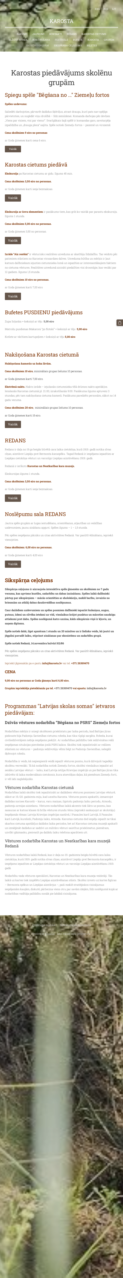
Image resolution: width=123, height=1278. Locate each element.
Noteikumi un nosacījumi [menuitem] (75, 922)
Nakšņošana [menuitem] (41, 37)
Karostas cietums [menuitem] (94, 31)
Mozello (50, 931)
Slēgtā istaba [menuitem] (18, 37)
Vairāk (13, 146)
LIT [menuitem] (113, 7)
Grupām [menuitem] (109, 37)
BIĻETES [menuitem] (92, 42)
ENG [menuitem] (96, 7)
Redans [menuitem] (72, 31)
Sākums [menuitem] (22, 31)
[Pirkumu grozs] (120, 322)
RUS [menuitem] (104, 7)
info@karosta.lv (97, 685)
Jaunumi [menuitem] (38, 31)
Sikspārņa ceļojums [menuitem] (68, 42)
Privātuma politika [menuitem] (43, 922)
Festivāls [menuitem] (61, 37)
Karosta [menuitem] (93, 37)
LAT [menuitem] (88, 7)
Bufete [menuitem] (78, 37)
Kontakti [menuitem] (55, 31)
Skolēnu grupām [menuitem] (37, 42)
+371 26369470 (80, 660)
